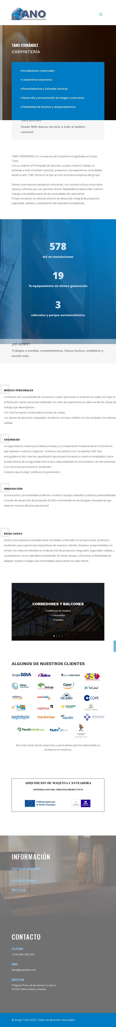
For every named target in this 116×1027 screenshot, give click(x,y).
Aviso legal (19, 890)
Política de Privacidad (26, 869)
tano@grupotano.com (24, 970)
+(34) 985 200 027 (23, 954)
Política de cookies (24, 881)
